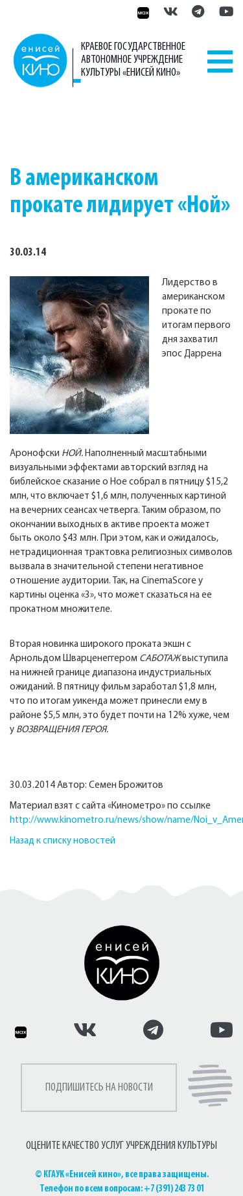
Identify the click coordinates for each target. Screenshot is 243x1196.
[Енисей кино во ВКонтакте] (171, 13)
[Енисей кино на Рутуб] (223, 13)
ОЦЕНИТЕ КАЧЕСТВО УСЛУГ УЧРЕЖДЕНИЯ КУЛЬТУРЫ (121, 1146)
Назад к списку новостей (62, 841)
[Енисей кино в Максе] (141, 13)
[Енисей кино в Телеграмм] (198, 13)
